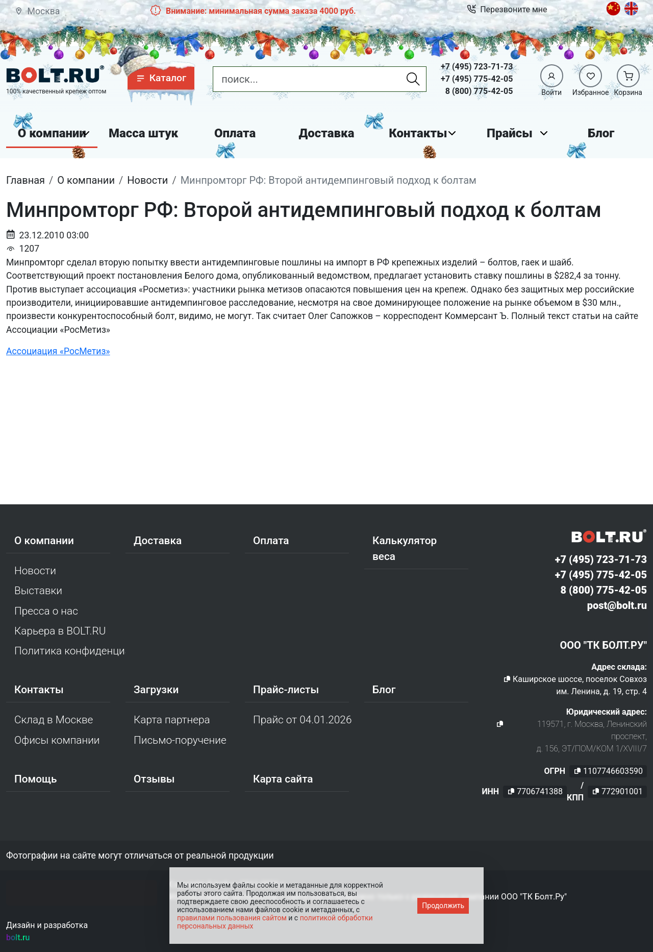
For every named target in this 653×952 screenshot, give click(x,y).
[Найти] (413, 79)
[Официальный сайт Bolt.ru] (55, 74)
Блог (601, 133)
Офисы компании (57, 740)
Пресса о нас (46, 611)
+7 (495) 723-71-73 (477, 66)
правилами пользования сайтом (232, 918)
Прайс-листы (286, 690)
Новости (35, 571)
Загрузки (156, 690)
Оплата (235, 133)
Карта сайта (283, 779)
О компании (52, 133)
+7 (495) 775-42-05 (477, 79)
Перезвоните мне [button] (507, 10)
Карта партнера (172, 720)
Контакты (418, 133)
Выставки (38, 590)
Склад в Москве (53, 720)
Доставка (327, 133)
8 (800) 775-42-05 (479, 91)
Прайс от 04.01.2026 (302, 720)
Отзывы (154, 779)
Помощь (35, 779)
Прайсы (510, 133)
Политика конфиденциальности (69, 651)
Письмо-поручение (180, 740)
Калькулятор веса (404, 548)
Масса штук (143, 133)
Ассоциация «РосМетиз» (58, 351)
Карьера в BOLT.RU (60, 631)
